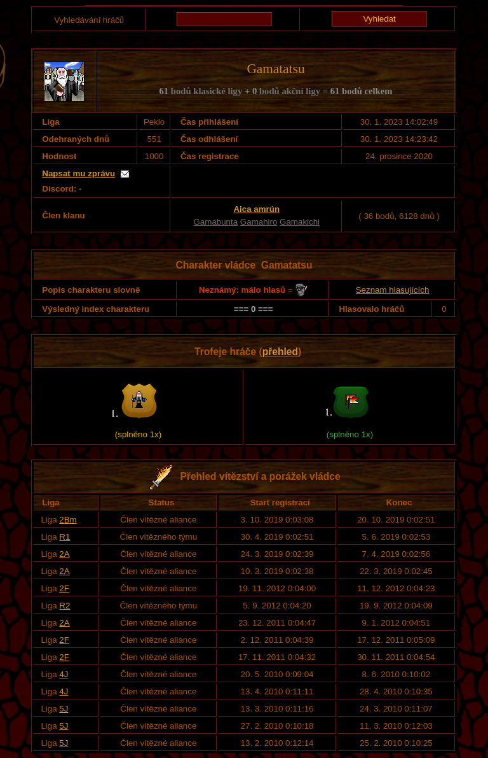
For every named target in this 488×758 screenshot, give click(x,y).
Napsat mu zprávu (78, 173)
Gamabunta (216, 222)
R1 (64, 537)
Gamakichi (300, 222)
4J (63, 674)
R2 (64, 605)
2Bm (67, 519)
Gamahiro (259, 222)
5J (63, 708)
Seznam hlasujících (393, 290)
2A (64, 554)
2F (64, 588)
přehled (280, 351)
